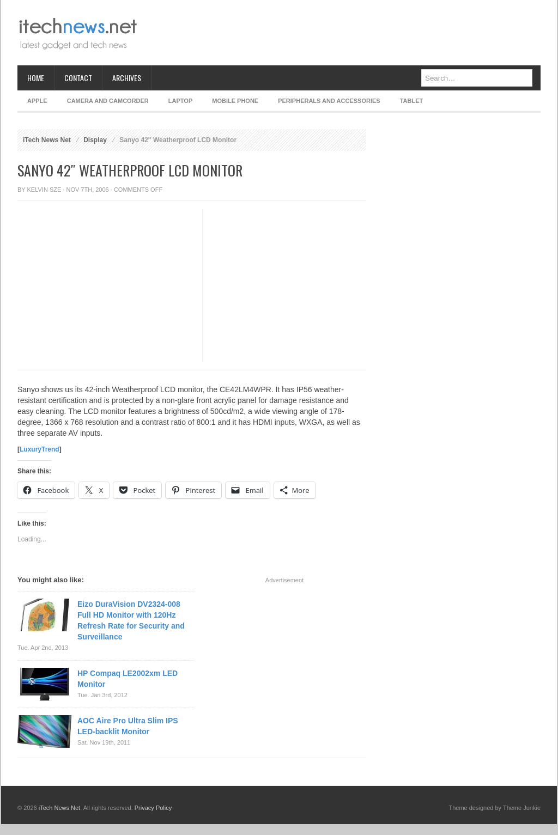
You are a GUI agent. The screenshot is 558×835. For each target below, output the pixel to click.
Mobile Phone (235, 100)
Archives (126, 77)
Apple (37, 100)
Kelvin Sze (44, 189)
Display (95, 140)
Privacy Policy (153, 807)
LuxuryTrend (39, 449)
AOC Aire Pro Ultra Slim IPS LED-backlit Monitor (127, 726)
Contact (78, 77)
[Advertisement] (342, 32)
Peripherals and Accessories (329, 100)
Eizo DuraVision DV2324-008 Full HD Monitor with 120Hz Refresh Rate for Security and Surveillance (131, 620)
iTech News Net (47, 140)
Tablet (411, 100)
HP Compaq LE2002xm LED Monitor (127, 678)
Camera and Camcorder (108, 100)
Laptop (180, 100)
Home (35, 77)
